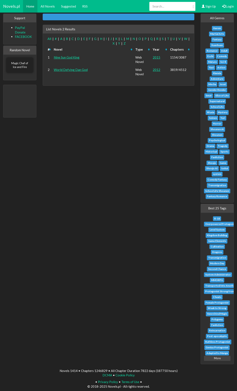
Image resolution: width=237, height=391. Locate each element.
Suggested (68, 6)
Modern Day (217, 263)
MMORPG (217, 280)
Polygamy (217, 319)
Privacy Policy (108, 382)
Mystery (222, 112)
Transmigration (217, 185)
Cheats (217, 297)
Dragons (217, 252)
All (49, 39)
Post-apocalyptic (217, 336)
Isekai (224, 168)
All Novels (48, 6)
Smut (209, 95)
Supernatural (217, 101)
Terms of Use (130, 382)
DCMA (107, 375)
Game (223, 162)
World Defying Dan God (71, 70)
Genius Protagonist (217, 347)
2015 (156, 57)
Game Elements (217, 240)
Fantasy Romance (217, 196)
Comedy (222, 56)
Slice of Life (222, 95)
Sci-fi (223, 61)
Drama (210, 145)
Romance (212, 50)
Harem (217, 28)
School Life (217, 106)
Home (30, 6)
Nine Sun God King (66, 57)
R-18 (217, 218)
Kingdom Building (217, 235)
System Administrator (218, 274)
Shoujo (212, 162)
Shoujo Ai (212, 168)
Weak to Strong (217, 308)
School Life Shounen (217, 190)
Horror (217, 123)
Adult (224, 50)
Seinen (213, 117)
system (217, 174)
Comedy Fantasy (217, 179)
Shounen (217, 134)
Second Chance (217, 268)
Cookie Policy (125, 375)
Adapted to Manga (217, 353)
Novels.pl (11, 6)
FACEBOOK (23, 36)
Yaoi (211, 67)
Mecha (212, 84)
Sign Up (209, 6)
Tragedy (222, 145)
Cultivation (217, 246)
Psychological (217, 140)
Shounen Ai (217, 129)
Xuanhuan (217, 45)
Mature (212, 61)
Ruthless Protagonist (217, 341)
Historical (211, 151)
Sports (224, 151)
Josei (223, 84)
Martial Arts (217, 33)
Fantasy (217, 39)
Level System (217, 229)
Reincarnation (217, 330)
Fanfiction (217, 157)
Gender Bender (217, 89)
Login (228, 6)
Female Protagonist (217, 302)
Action (221, 67)
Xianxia (217, 73)
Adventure (217, 78)
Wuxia (210, 112)
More (217, 358)
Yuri (222, 117)
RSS (85, 6)
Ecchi (210, 56)
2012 (156, 70)
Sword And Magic (217, 313)
